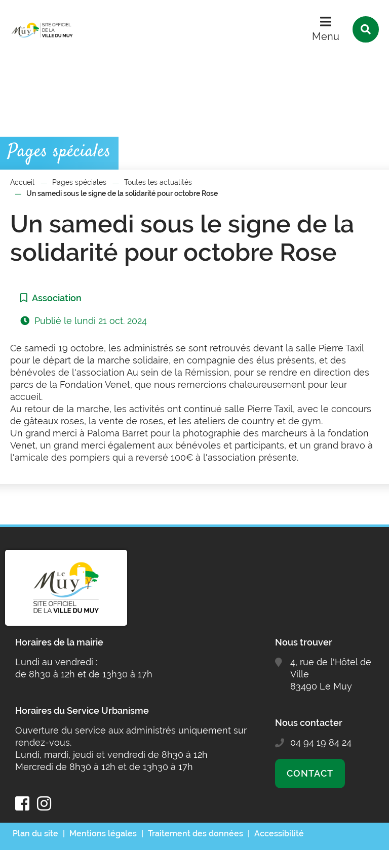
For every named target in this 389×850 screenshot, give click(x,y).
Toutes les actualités (158, 182)
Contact (310, 773)
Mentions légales (103, 833)
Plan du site (35, 833)
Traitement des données (195, 833)
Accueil (22, 182)
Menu (325, 36)
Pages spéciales (79, 182)
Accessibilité (279, 833)
